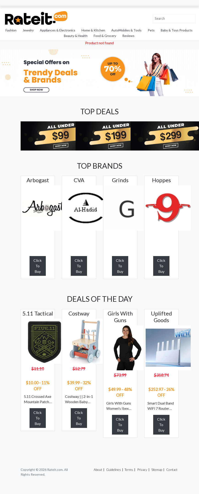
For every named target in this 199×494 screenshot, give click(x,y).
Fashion (10, 30)
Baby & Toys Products (177, 30)
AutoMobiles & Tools (126, 30)
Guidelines (113, 470)
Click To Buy (37, 266)
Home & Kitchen (93, 30)
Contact (171, 470)
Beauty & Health (75, 36)
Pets (151, 30)
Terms (128, 470)
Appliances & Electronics (57, 30)
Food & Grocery (105, 36)
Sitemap (156, 470)
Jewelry (28, 30)
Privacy (142, 470)
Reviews (128, 36)
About (98, 470)
